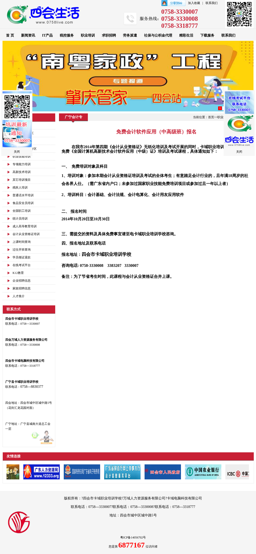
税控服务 (67, 35)
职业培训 (88, 35)
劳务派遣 (130, 35)
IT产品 (47, 35)
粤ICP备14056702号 (133, 537)
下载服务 (207, 35)
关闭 (17, 151)
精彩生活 (186, 35)
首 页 (10, 35)
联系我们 (212, 3)
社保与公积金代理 (158, 35)
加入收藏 (194, 3)
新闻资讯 (28, 35)
